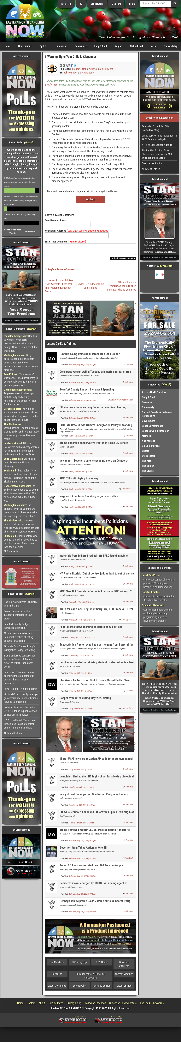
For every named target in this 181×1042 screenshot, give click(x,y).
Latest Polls (79, 987)
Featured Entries (101, 987)
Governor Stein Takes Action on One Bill (83, 849)
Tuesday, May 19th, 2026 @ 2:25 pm (81, 455)
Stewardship (170, 46)
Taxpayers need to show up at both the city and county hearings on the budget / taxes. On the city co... (20, 397)
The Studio (148, 470)
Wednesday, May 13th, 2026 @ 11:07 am (83, 860)
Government (24, 46)
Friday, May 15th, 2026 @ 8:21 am (80, 771)
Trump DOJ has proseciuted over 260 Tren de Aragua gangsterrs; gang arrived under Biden (91, 868)
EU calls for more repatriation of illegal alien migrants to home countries (121, 287)
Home (8, 46)
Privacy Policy (74, 1004)
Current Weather (124, 975)
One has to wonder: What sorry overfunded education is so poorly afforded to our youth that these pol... (21, 343)
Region (118, 46)
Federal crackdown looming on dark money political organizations (91, 630)
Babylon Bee (70, 72)
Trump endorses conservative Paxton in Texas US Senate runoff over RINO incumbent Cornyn (19, 661)
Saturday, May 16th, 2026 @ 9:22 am (81, 657)
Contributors (96, 3)
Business (61, 46)
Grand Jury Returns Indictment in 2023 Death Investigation (159, 137)
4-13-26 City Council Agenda (157, 144)
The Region (148, 465)
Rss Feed (145, 1004)
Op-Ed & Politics (151, 445)
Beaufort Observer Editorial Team (121, 402)
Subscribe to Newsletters (123, 1004)
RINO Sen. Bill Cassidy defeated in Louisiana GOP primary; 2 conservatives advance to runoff (96, 594)
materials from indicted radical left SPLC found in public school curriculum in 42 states (20, 711)
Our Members (57, 963)
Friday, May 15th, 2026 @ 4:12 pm (80, 711)
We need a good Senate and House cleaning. (19, 462)
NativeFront (136, 46)
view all (29, 142)
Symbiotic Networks (153, 605)
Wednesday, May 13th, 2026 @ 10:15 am (83, 878)
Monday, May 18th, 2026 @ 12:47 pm (81, 586)
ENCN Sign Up (79, 963)
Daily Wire (129, 366)
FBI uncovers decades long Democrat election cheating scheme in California (18, 637)
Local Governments (152, 425)
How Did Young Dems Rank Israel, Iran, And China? (21, 603)
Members (116, 3)
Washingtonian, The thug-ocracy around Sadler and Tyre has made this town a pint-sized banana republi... (21, 431)
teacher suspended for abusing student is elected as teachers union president (97, 665)
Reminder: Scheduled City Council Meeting (155, 128)
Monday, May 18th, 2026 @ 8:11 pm (81, 509)
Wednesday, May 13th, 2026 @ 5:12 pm (82, 842)
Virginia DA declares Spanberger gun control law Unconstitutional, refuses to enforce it (21, 698)
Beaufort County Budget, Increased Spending (17, 626)
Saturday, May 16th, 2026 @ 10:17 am (82, 639)
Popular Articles (151, 592)
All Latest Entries (13, 733)
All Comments (11, 551)
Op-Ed (43, 46)
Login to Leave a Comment (61, 271)
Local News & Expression (155, 430)
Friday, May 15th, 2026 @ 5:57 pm (80, 693)
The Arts (146, 460)
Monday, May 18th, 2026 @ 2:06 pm (81, 568)
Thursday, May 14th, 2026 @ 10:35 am (82, 807)
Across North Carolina (154, 392)
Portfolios (57, 975)
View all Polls (30, 232)
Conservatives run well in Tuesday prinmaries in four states (18, 615)
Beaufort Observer (124, 965)
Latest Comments (57, 987)
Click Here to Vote (12, 229)
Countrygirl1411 (127, 491)
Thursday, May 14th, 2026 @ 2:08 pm (81, 789)
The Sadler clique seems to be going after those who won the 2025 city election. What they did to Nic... (21, 493)
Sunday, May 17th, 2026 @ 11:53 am (81, 604)
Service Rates (56, 1004)
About (42, 1004)
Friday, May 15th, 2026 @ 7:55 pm (80, 675)
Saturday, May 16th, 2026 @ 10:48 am (82, 622)
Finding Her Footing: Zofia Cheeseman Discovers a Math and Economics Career (157, 154)
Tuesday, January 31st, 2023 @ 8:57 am (92, 68)
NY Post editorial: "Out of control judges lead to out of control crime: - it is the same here (21, 724)
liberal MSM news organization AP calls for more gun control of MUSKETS (96, 762)
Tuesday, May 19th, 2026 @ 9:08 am (81, 473)
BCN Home (101, 963)
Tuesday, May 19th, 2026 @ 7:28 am (81, 491)
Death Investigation (152, 163)
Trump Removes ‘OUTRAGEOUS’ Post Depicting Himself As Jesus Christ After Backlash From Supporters (95, 833)
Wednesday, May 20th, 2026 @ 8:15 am (82, 420)
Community (81, 46)
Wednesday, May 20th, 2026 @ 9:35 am (82, 402)
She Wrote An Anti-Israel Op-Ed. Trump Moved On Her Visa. (95, 682)
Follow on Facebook (95, 1004)
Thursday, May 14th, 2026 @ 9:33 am (81, 825)
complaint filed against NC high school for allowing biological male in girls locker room (97, 779)
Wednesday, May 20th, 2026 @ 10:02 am (83, 384)
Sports (145, 450)
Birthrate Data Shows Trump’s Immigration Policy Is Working (19, 648)
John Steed (129, 384)
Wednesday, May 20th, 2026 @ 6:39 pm (82, 367)
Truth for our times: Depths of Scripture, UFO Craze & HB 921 (96, 611)
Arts (153, 46)
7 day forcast (165, 265)
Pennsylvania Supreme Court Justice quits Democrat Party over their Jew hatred (95, 904)
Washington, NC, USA (159, 281)
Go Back (90, 199)
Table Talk (66, 3)
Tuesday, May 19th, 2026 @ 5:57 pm (81, 438)
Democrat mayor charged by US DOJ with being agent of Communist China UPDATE (93, 886)
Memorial (147, 435)
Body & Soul (100, 46)
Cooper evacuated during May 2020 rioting (85, 699)
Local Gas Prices (151, 575)
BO (81, 3)
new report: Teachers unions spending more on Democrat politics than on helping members (19, 678)
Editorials (95, 285)
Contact (31, 1004)
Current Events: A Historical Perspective (90, 977)
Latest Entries (124, 987)
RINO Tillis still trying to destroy (20, 688)
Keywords (158, 1004)
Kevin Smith (129, 860)
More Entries (86, 72)
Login (132, 3)
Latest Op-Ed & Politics (61, 345)
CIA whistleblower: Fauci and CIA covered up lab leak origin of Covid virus (97, 815)
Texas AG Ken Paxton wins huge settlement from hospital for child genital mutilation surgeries (96, 648)
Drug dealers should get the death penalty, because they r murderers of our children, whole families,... (21, 362)
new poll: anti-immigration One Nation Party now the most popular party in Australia (94, 797)
